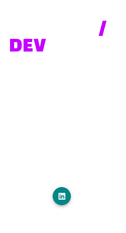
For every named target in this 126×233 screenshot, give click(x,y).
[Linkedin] (63, 196)
